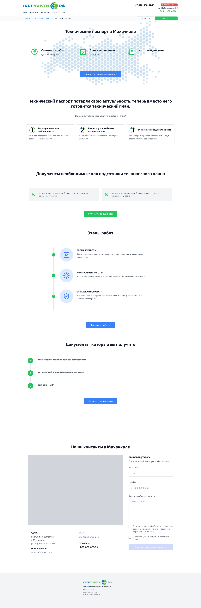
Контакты (145, 18)
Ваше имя (133, 467)
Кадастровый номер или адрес (143, 496)
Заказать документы (100, 400)
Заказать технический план (100, 74)
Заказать (166, 18)
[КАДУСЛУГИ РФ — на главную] (44, 6)
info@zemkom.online (89, 536)
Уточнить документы (100, 213)
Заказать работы (100, 325)
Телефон (132, 482)
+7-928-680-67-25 (144, 5)
